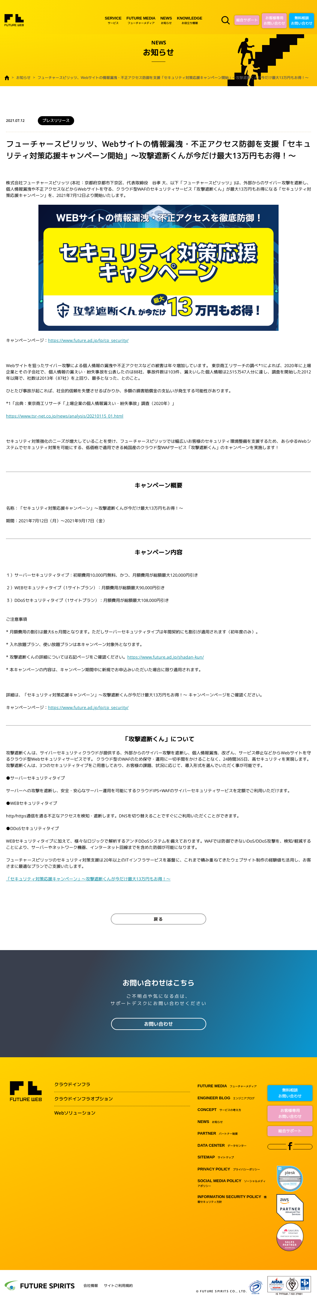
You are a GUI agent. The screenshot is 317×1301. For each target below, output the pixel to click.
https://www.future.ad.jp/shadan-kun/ (165, 657)
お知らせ (166, 20)
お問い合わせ (158, 1024)
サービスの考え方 (219, 1110)
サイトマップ (216, 1157)
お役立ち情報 (189, 20)
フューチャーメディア (140, 20)
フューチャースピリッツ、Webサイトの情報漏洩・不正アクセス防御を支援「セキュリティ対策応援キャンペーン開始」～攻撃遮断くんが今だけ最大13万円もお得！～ (173, 77)
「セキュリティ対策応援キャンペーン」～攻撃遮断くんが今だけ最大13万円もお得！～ (88, 879)
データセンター (222, 1146)
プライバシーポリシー (229, 1169)
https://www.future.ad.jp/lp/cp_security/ (88, 340)
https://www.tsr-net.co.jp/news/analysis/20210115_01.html (64, 416)
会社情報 (90, 1285)
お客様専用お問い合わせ (274, 20)
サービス (113, 20)
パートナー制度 (218, 1134)
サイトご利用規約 (118, 1285)
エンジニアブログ (226, 1098)
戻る (158, 919)
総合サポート (247, 20)
